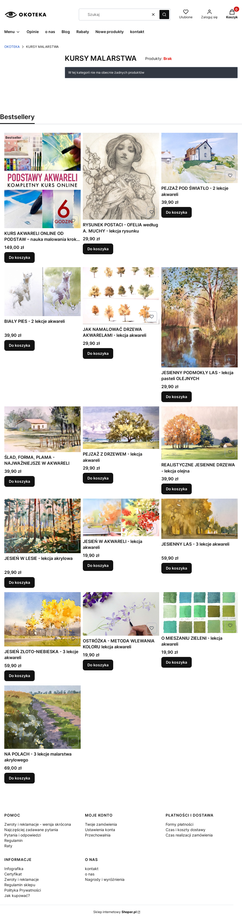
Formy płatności (179, 824)
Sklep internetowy (115, 912)
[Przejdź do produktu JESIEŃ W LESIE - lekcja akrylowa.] (42, 526)
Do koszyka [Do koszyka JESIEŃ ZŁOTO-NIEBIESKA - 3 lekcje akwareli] (19, 675)
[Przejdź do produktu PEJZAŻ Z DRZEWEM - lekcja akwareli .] (121, 427)
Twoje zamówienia (101, 824)
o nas (89, 874)
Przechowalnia (98, 835)
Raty (8, 845)
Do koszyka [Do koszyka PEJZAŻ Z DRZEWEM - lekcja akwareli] (98, 478)
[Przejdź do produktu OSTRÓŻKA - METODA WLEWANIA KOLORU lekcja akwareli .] (121, 614)
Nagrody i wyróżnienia (104, 879)
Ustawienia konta (100, 829)
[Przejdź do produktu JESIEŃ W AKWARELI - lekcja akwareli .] (121, 517)
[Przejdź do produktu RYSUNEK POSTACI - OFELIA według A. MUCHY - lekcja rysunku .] (121, 176)
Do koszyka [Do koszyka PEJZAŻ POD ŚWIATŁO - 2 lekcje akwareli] (176, 212)
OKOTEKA (12, 47)
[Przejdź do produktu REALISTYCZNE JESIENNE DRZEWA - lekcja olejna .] (199, 433)
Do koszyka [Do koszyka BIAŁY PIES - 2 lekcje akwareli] (19, 345)
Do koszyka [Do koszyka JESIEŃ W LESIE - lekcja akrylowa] (19, 582)
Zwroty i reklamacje (21, 879)
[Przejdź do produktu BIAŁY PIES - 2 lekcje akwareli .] (42, 291)
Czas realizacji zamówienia (189, 835)
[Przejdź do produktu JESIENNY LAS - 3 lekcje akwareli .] (199, 519)
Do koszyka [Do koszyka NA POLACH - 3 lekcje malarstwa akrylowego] (19, 777)
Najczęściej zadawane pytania (31, 829)
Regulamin (13, 840)
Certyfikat (13, 874)
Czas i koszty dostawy (185, 829)
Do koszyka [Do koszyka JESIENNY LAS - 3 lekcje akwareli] (176, 568)
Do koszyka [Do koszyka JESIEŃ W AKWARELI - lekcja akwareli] (98, 565)
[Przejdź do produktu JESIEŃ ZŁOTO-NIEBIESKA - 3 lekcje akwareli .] (42, 619)
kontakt (91, 868)
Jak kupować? (17, 895)
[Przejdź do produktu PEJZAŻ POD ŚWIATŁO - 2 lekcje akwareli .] (199, 158)
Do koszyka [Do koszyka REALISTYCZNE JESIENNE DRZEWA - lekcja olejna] (176, 489)
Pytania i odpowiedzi (22, 835)
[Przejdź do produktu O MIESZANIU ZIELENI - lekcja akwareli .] (199, 612)
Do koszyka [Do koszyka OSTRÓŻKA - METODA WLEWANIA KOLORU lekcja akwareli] (98, 665)
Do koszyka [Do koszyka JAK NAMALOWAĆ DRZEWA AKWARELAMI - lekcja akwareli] (98, 353)
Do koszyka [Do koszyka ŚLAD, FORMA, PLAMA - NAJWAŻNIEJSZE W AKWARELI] (19, 481)
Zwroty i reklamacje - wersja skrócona (37, 824)
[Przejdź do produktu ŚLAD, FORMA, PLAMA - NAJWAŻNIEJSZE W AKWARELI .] (42, 429)
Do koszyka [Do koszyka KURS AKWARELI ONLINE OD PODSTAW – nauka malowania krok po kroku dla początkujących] (19, 257)
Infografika (13, 868)
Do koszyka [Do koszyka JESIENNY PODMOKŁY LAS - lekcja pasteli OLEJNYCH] (176, 396)
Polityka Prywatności (22, 890)
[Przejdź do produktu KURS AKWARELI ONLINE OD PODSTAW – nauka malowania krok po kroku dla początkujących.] (42, 180)
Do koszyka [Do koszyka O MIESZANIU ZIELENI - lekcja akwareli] (176, 662)
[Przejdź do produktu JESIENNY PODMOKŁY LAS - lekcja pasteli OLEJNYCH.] (199, 317)
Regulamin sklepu (19, 884)
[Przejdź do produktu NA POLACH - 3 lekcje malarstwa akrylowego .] (42, 717)
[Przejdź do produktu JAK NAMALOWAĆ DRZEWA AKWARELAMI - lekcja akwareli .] (121, 295)
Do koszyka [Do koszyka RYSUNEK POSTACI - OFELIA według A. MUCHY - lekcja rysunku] (98, 249)
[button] (164, 14)
